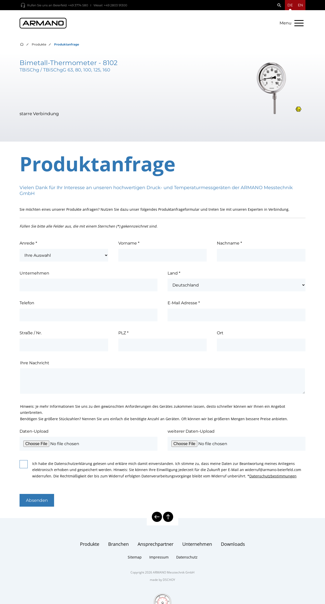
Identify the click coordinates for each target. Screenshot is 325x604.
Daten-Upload (34, 431)
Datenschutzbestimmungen (273, 476)
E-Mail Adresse (184, 302)
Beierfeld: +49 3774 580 (70, 5)
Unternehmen (34, 273)
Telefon (27, 302)
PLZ (123, 332)
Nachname (229, 243)
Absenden (37, 500)
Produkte (39, 44)
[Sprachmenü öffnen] (290, 5)
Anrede (28, 243)
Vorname (128, 243)
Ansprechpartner (155, 544)
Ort (220, 332)
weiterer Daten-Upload (191, 431)
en (300, 5)
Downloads (233, 544)
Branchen (118, 544)
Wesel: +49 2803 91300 (110, 5)
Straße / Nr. (31, 332)
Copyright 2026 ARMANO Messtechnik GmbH (162, 572)
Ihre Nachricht (34, 362)
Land (174, 273)
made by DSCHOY (162, 580)
